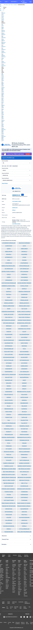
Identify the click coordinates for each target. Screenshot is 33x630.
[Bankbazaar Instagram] (30, 617)
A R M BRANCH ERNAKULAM (8, 243)
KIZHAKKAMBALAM (8, 348)
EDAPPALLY (8, 291)
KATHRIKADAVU (8, 345)
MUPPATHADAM (24, 397)
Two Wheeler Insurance (3, 55)
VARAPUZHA (24, 520)
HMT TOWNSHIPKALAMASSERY (9, 320)
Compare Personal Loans (14, 565)
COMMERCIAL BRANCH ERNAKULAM (9, 285)
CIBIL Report (7, 573)
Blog (13, 622)
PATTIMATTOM (24, 428)
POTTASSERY (9, 448)
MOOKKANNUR (8, 391)
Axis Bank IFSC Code (3, 84)
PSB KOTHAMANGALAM (24, 448)
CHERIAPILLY (24, 274)
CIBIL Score (7, 570)
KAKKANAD (8, 328)
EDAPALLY (24, 288)
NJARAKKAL (24, 408)
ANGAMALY (8, 254)
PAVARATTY (8, 431)
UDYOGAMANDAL (9, 511)
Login (30, 1)
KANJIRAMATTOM (9, 343)
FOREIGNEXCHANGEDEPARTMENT (9, 311)
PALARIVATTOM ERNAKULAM (8, 423)
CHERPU (9, 277)
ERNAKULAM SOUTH (24, 303)
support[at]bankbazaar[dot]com (10, 617)
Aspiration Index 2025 (26, 556)
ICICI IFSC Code (3, 100)
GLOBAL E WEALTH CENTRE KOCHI (24, 311)
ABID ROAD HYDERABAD (24, 243)
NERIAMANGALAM (9, 408)
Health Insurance (3, 52)
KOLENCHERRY (24, 357)
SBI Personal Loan (14, 570)
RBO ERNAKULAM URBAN (24, 468)
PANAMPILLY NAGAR (24, 426)
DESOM (8, 288)
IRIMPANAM (8, 325)
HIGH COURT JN (8, 317)
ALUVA (24, 245)
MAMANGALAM (8, 380)
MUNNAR (9, 397)
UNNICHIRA (24, 511)
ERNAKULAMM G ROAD (24, 305)
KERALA (13, 210)
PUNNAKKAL (24, 457)
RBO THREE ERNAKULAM (8, 471)
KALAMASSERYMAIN (24, 334)
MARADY (24, 386)
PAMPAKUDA (9, 426)
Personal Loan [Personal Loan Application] (3, 13)
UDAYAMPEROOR (24, 508)
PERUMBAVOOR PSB (24, 440)
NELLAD (9, 406)
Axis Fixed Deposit (25, 573)
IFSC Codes (6, 4)
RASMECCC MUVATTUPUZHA (24, 466)
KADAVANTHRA (24, 325)
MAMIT (24, 380)
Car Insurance (3, 49)
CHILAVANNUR (24, 277)
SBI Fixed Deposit (25, 565)
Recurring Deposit (3, 43)
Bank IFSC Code (16, 607)
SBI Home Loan (19, 570)
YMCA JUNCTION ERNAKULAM (24, 531)
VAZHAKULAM (24, 523)
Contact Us (9, 623)
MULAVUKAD (24, 394)
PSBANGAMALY (24, 454)
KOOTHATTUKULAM (8, 360)
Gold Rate (20, 607)
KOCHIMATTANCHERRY (24, 354)
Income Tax (11, 607)
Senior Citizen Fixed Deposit (25, 583)
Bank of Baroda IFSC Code (3, 105)
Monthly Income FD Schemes (25, 594)
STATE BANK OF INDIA (16, 201)
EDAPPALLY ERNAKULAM (24, 291)
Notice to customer (23, 623)
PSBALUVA (8, 454)
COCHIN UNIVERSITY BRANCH (24, 283)
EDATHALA (8, 294)
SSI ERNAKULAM (24, 486)
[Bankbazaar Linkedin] (24, 617)
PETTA (8, 443)
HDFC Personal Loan (14, 574)
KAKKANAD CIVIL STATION (24, 328)
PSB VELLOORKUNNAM (24, 451)
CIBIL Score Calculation (8, 576)
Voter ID (3, 59)
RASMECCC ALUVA (8, 466)
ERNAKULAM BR (8, 300)
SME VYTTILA (24, 483)
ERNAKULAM (14, 207)
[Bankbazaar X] (21, 617)
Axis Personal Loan (14, 578)
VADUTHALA (24, 514)
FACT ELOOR (24, 308)
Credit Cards (9, 556)
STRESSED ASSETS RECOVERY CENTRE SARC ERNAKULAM (24, 488)
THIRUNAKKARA (24, 494)
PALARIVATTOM (24, 420)
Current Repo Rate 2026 (19, 592)
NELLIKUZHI (24, 406)
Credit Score (7, 565)
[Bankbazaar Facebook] (27, 617)
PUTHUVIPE (8, 460)
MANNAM (24, 383)
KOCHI (24, 348)
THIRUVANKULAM (9, 497)
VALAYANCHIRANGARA (24, 517)
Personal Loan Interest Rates (14, 587)
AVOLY (8, 260)
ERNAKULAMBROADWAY (8, 305)
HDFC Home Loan (19, 574)
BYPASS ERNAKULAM (24, 265)
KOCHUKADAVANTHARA (8, 357)
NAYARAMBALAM (9, 403)
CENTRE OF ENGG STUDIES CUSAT (9, 271)
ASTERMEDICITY (8, 257)
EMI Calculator (4, 37)
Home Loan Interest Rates (19, 583)
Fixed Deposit (3, 40)
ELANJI (8, 297)
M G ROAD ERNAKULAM (24, 374)
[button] (22, 195)
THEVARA (9, 494)
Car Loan (3, 25)
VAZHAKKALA (9, 523)
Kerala (12, 4)
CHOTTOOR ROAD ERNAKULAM (9, 283)
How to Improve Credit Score (7, 581)
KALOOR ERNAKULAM (9, 340)
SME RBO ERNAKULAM (9, 483)
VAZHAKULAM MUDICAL (8, 526)
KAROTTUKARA (24, 343)
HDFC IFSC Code (3, 79)
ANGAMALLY (24, 251)
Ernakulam (15, 4)
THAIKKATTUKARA (9, 491)
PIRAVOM (24, 443)
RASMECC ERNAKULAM (8, 463)
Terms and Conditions (18, 623)
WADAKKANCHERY (8, 531)
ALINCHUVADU (8, 245)
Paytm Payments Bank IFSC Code (4, 131)
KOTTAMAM (8, 363)
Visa (29, 606)
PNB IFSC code (3, 117)
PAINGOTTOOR (8, 417)
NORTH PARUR (8, 411)
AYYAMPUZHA (8, 263)
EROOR (8, 308)
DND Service (27, 623)
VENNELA (9, 528)
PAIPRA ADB (24, 417)
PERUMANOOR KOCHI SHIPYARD (24, 437)
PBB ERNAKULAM (9, 434)
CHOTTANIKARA (24, 280)
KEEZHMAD (24, 345)
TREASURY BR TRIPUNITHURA (8, 506)
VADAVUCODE (9, 514)
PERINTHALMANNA (24, 434)
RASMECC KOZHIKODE (24, 463)
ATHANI (24, 257)
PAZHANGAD (24, 431)
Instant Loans (13, 591)
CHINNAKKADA (8, 280)
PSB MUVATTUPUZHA (9, 451)
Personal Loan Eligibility (14, 582)
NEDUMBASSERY (24, 403)
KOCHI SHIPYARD (9, 354)
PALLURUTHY (24, 423)
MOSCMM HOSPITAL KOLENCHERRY (24, 391)
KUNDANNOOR (8, 368)
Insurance (15, 555)
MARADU (9, 386)
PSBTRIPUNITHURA (8, 457)
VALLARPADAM (8, 520)
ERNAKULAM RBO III (8, 303)
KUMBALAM (8, 366)
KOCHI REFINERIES (24, 351)
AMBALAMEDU (24, 248)
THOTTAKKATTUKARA (9, 500)
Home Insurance (3, 62)
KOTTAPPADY (24, 363)
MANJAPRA (8, 383)
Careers (5, 622)
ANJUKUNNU (24, 254)
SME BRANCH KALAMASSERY (24, 477)
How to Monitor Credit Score (7, 586)
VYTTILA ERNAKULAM (24, 528)
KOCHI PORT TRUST (8, 351)
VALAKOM (8, 517)
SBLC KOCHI (24, 474)
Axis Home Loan (19, 578)
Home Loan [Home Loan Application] (3, 16)
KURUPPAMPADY (9, 371)
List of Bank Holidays (16, 223)
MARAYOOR (8, 388)
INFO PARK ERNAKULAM (8, 323)
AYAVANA (24, 260)
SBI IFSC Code (3, 75)
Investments (21, 601)
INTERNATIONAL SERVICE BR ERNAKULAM (24, 323)
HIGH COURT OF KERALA (24, 317)
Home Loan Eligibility (20, 588)
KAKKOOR (8, 331)
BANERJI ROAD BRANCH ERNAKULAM (9, 265)
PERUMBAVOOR (8, 440)
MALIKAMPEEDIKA (24, 377)
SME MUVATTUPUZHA (24, 480)
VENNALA (24, 526)
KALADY (24, 331)
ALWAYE (9, 248)
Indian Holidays (25, 607)
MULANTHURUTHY (8, 394)
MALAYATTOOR (8, 377)
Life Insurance (3, 46)
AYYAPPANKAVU (24, 263)
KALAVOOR (8, 337)
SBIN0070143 (16, 195)
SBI (9, 4)
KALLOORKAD (24, 337)
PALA (9, 420)
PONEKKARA (9, 446)
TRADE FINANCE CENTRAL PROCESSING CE (9, 503)
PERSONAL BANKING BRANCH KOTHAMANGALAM (9, 437)
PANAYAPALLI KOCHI (8, 428)
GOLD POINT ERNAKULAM (24, 314)
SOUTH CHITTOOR (9, 486)
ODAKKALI (8, 414)
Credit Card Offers (14, 602)
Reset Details (5, 183)
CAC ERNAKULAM (9, 268)
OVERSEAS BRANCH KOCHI (24, 414)
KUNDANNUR (24, 368)
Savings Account (3, 31)
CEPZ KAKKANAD (24, 271)
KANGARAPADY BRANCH (24, 340)
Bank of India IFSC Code (3, 112)
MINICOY (24, 388)
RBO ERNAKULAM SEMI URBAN (9, 468)
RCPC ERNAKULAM (24, 471)
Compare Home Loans (20, 565)
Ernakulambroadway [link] (21, 4)
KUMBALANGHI (24, 366)
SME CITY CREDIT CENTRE (9, 480)
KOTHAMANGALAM (24, 360)
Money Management (27, 602)
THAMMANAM (24, 491)
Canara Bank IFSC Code (3, 89)
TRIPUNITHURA (8, 508)
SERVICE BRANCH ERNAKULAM (9, 477)
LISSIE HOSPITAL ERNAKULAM (9, 374)
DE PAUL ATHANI (24, 285)
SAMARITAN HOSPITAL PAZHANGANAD (9, 474)
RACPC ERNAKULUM (24, 460)
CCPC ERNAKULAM (24, 268)
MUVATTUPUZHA (9, 400)
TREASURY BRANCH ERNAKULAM (24, 506)
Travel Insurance (3, 65)
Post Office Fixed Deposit (25, 577)
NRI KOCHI (24, 411)
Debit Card (3, 28)
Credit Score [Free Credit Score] (3, 19)
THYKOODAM (24, 500)
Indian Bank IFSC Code (3, 95)
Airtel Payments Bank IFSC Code (4, 138)
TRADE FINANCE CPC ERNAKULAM (24, 503)
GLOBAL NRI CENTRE (8, 314)
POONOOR (24, 446)
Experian (7, 567)
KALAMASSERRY (8, 334)
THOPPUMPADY (24, 497)
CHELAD (9, 274)
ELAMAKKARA (24, 294)
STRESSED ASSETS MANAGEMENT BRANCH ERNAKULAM (9, 488)
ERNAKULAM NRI (24, 300)
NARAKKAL (24, 400)
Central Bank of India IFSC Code (3, 123)
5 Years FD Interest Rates (25, 588)
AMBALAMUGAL (8, 251)
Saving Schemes (3, 34)
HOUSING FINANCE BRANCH (24, 320)
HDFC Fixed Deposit (25, 568)
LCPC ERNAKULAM (24, 371)
